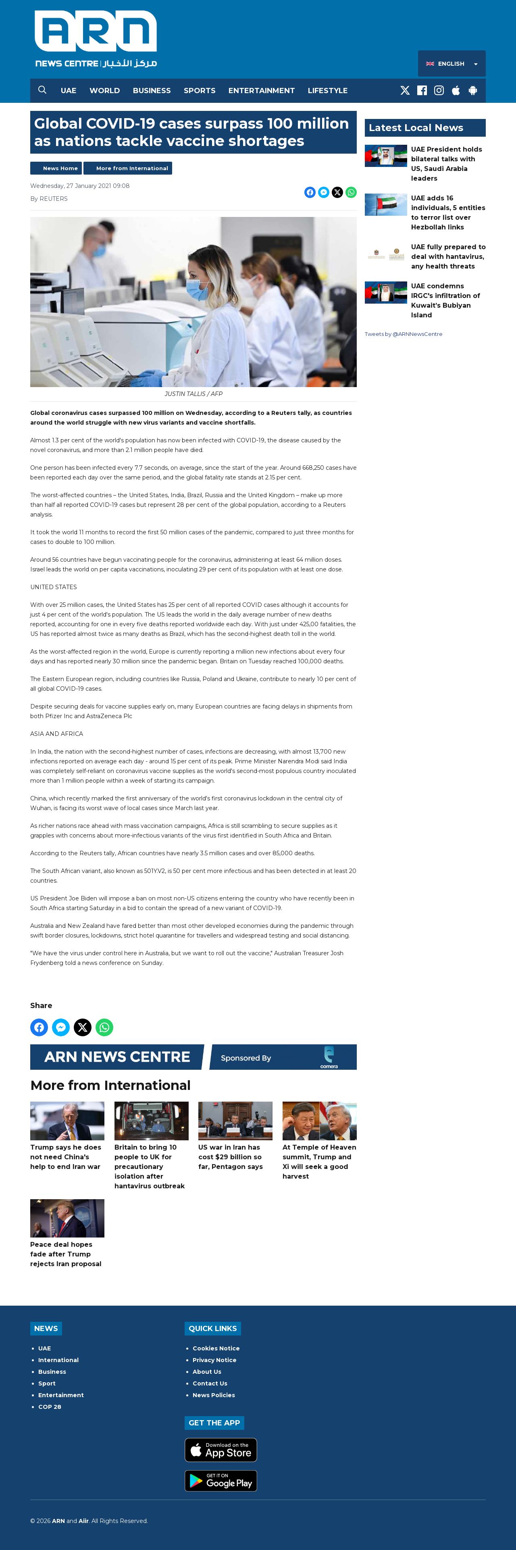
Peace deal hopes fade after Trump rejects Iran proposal (67, 1233)
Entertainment (262, 90)
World (104, 90)
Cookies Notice (216, 1348)
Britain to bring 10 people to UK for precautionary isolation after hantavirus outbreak (151, 1146)
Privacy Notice (215, 1360)
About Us (207, 1371)
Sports (200, 90)
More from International (132, 168)
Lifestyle (328, 90)
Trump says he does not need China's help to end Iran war (67, 1136)
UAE (69, 90)
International (58, 1360)
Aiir (84, 1521)
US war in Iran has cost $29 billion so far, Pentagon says (235, 1136)
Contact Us (210, 1383)
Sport (47, 1383)
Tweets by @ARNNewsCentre (404, 334)
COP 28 (49, 1406)
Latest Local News (416, 127)
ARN (58, 1521)
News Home (60, 168)
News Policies (214, 1395)
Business (152, 90)
